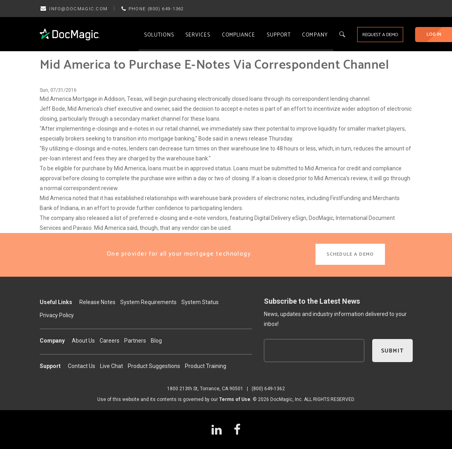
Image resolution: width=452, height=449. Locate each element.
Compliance (239, 35)
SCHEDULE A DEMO (350, 254)
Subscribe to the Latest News (312, 301)
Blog (156, 340)
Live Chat (111, 366)
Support (279, 35)
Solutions (159, 35)
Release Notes (97, 302)
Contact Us (81, 366)
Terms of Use (234, 399)
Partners (135, 340)
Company (315, 35)
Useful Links (56, 302)
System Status (200, 302)
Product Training (205, 366)
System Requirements (148, 302)
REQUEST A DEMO (380, 35)
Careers (109, 340)
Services (198, 35)
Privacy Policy (57, 315)
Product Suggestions (154, 366)
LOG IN (434, 34)
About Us (83, 340)
